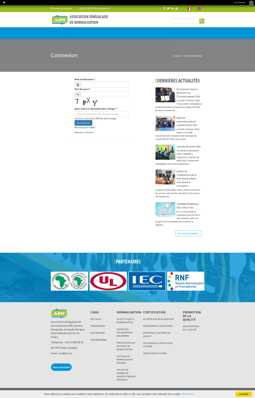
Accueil (177, 55)
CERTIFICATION (89, 31)
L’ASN (56, 31)
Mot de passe (83, 89)
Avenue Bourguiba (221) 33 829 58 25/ (74, 8)
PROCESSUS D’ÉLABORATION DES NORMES (124, 332)
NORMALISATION (71, 31)
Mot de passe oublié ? (85, 127)
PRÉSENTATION (97, 325)
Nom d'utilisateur (85, 79)
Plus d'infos (187, 394)
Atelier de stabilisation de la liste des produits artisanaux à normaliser (186, 178)
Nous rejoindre (61, 367)
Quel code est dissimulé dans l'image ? (96, 108)
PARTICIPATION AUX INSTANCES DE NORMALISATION (126, 346)
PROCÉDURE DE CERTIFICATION (158, 325)
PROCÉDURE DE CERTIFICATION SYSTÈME (158, 345)
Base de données (159, 31)
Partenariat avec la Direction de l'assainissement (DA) (188, 93)
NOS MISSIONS (97, 332)
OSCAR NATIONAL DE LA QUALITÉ (191, 328)
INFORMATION (140, 31)
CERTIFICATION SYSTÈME (155, 353)
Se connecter (239, 2)
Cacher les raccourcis (251, 3)
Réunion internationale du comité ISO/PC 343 (187, 121)
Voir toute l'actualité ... (189, 233)
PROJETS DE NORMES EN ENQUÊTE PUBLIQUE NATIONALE (126, 374)
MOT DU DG (95, 319)
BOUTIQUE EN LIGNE (185, 33)
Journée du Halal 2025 (189, 146)
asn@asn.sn (103, 8)
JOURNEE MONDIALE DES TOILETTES (188, 205)
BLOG (128, 31)
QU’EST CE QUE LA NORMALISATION (125, 321)
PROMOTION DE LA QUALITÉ (111, 31)
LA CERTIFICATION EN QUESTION (158, 319)
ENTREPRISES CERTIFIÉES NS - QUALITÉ (157, 334)
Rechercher (201, 21)
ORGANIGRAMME (98, 339)
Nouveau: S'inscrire (84, 132)
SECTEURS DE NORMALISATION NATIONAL (125, 359)
